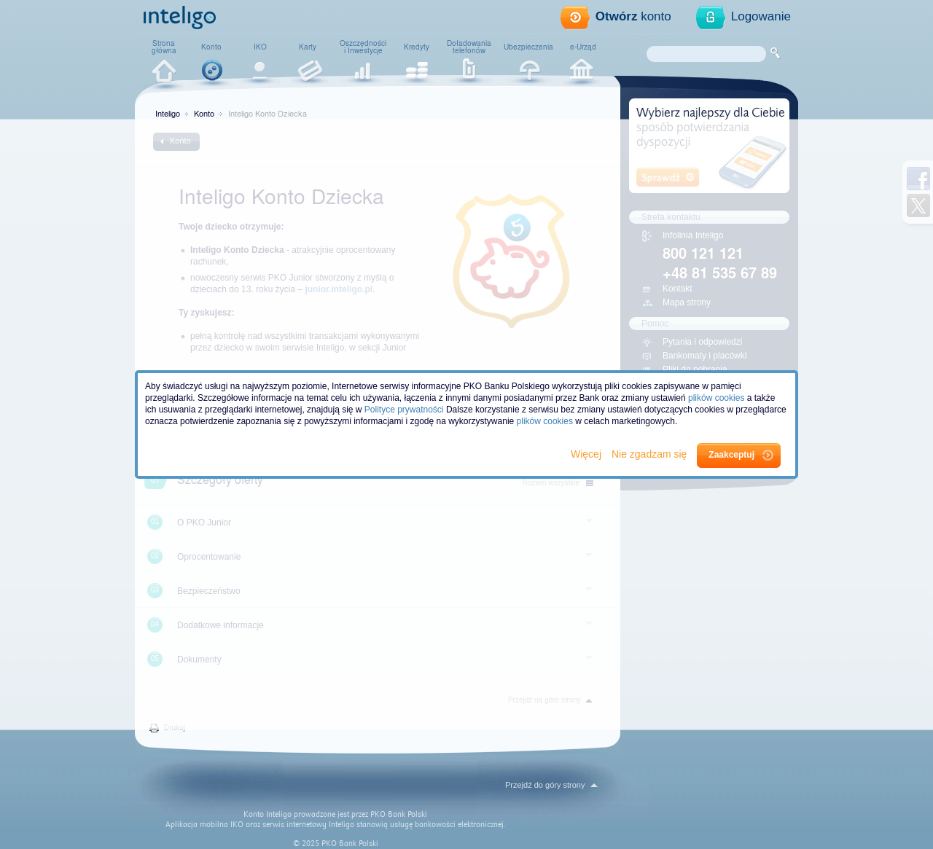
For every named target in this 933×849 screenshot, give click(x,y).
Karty (307, 47)
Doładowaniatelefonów (469, 46)
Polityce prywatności (404, 409)
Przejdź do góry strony (545, 784)
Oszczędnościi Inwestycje (363, 46)
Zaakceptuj (731, 455)
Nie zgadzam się (651, 454)
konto (633, 16)
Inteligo (167, 113)
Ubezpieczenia (528, 47)
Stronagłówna (164, 46)
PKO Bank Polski (398, 814)
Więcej (587, 454)
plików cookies (716, 398)
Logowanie (761, 16)
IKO (260, 47)
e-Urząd (583, 47)
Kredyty (416, 47)
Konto (211, 47)
